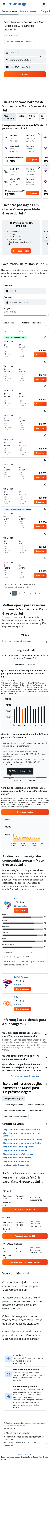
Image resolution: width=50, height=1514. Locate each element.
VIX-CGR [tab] (25, 635)
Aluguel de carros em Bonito (15, 1150)
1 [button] (14, 593)
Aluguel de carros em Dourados (17, 1157)
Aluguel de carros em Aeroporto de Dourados (23, 1139)
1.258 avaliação (21, 1004)
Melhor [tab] (21, 116)
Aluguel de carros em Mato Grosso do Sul (21, 1129)
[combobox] (11, 35)
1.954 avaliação (21, 984)
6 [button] (35, 593)
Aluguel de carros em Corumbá (16, 1161)
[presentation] (14, 29)
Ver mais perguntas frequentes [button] (25, 1076)
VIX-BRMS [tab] (19, 664)
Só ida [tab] (42, 117)
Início (20, 1453)
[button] (4, 4)
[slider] (47, 315)
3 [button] (24, 593)
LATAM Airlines (21, 977)
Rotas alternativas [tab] (36, 1104)
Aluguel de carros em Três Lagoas (18, 1154)
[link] (21, 251)
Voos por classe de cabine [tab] (15, 1116)
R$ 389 (8, 29)
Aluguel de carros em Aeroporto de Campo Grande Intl (22, 1134)
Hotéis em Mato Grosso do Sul (16, 1165)
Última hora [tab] (32, 117)
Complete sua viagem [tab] (13, 1098)
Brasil (27, 1453)
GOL (16, 997)
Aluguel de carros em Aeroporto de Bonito (22, 1143)
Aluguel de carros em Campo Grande (19, 1146)
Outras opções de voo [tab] (14, 1104)
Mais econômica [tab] (9, 117)
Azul (16, 898)
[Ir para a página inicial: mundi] (17, 4)
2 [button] (19, 593)
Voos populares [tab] (36, 1110)
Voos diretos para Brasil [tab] (14, 1110)
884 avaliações (20, 906)
